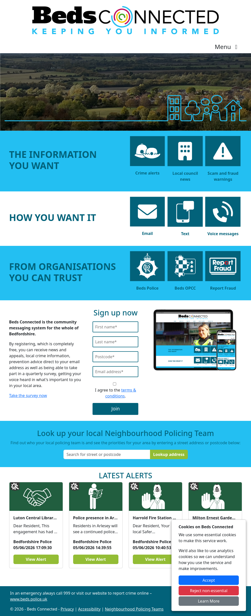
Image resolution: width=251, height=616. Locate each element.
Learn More (209, 601)
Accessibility (89, 609)
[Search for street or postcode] (106, 454)
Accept (208, 580)
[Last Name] (115, 341)
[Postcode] (115, 356)
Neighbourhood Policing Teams (134, 609)
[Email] (115, 371)
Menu (227, 47)
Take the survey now (28, 395)
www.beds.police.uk (28, 599)
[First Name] (115, 326)
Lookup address (169, 454)
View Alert (36, 559)
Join (115, 408)
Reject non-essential (209, 590)
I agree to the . (115, 393)
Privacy (67, 609)
